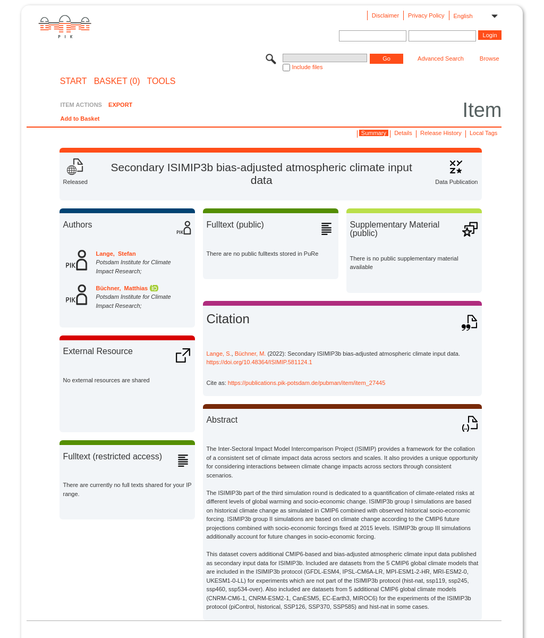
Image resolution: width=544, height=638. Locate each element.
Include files (307, 67)
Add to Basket (79, 118)
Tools (161, 81)
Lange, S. (218, 353)
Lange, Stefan (115, 253)
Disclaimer (385, 15)
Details (403, 133)
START (73, 81)
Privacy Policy (426, 15)
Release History (441, 133)
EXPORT (120, 105)
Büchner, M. (250, 353)
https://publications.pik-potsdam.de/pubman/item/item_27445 (307, 383)
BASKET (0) (117, 81)
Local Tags (483, 133)
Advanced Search (441, 58)
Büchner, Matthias (122, 288)
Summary (373, 133)
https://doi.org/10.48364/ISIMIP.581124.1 (259, 362)
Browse (489, 58)
